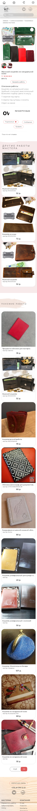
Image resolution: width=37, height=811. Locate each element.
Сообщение (28, 122)
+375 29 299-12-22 (18, 787)
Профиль (18, 126)
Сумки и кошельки (16, 20)
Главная (5, 20)
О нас (22, 803)
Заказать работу (18, 82)
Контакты (23, 808)
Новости (23, 805)
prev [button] (4, 44)
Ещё (15, 769)
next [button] (33, 44)
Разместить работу (8, 803)
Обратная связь (18, 783)
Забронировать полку (7, 807)
